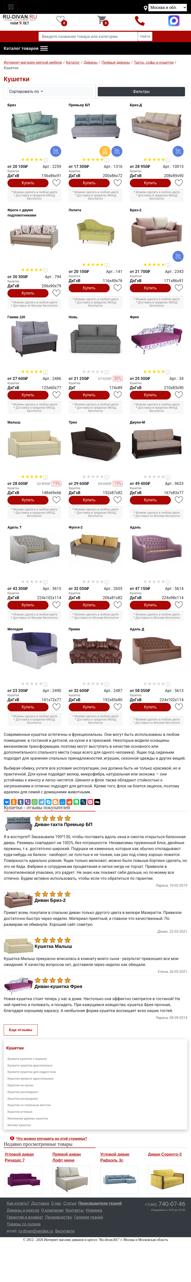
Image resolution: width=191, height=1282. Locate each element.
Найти (145, 36)
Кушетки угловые (19, 1112)
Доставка (40, 1203)
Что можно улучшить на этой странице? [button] (51, 1138)
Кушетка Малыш (53, 946)
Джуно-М (137, 422)
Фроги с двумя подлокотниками (21, 212)
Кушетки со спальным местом (29, 1105)
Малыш (13, 422)
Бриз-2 (136, 210)
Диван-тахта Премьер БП (63, 824)
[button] (25, 48)
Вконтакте (64, 1231)
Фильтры (141, 91)
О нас (56, 1203)
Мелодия (15, 629)
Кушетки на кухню (20, 1085)
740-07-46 (165, 1204)
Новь (73, 317)
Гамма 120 (16, 317)
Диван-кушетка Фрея (58, 986)
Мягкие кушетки (19, 1125)
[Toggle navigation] (11, 7)
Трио (73, 422)
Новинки (94, 1210)
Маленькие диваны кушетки (27, 1118)
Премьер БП (79, 105)
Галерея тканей (88, 1217)
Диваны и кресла (23, 1210)
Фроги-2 (76, 527)
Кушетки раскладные (22, 1092)
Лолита (75, 210)
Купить (28, 183)
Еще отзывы (20, 1030)
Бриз (11, 105)
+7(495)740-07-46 (139, 20)
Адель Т (14, 527)
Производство (58, 1217)
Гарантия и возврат (25, 1217)
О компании (52, 1210)
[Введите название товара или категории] (88, 36)
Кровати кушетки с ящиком (27, 1059)
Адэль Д (137, 629)
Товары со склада (24, 1224)
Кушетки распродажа (22, 1098)
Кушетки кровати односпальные (30, 1078)
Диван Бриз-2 (50, 900)
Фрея (134, 317)
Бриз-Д (136, 105)
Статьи (69, 1203)
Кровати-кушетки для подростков (31, 1072)
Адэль (135, 527)
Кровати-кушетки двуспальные (29, 1065)
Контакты (74, 1210)
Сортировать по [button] (24, 91)
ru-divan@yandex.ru (35, 1231)
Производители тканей (100, 1203)
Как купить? (18, 1203)
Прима (74, 629)
